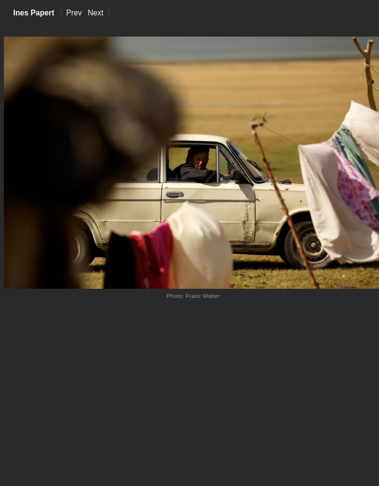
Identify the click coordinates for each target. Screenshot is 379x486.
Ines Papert (34, 13)
